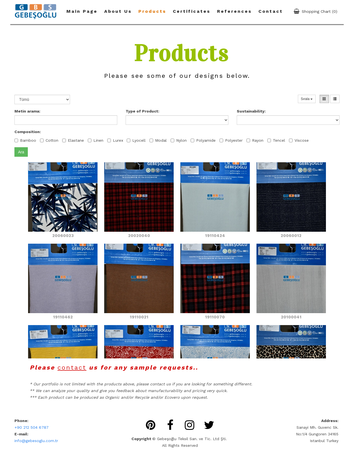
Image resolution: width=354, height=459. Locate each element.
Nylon (179, 140)
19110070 (215, 317)
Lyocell (136, 140)
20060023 (63, 235)
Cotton (49, 140)
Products (152, 11)
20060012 (291, 235)
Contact (270, 11)
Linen (95, 140)
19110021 (139, 317)
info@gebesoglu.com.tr (36, 440)
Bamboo (25, 140)
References (234, 11)
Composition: (27, 131)
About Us (118, 11)
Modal (158, 140)
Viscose (299, 140)
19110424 (215, 235)
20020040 (139, 235)
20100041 (291, 317)
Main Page (82, 11)
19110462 (63, 317)
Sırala (307, 99)
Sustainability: (251, 111)
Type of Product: (142, 111)
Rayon (254, 140)
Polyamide (203, 140)
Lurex (115, 140)
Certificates (191, 11)
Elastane (73, 140)
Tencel (276, 140)
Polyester (231, 140)
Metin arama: (27, 111)
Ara (21, 152)
